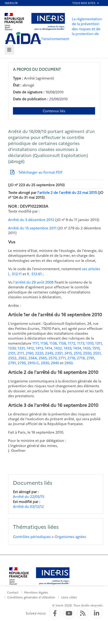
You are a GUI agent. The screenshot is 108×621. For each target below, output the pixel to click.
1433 (67, 348)
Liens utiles (69, 597)
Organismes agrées (70, 536)
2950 (68, 362)
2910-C (33, 362)
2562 (22, 357)
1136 (44, 343)
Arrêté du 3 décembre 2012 (31, 219)
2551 (97, 353)
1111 (35, 343)
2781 (90, 357)
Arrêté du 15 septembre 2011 (32, 227)
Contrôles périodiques (32, 536)
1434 (77, 348)
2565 (43, 357)
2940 (55, 362)
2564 (32, 357)
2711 (62, 357)
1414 (48, 348)
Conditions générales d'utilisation (31, 597)
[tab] (9, 50)
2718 (81, 357)
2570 (52, 357)
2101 (11, 353)
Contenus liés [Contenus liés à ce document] (54, 110)
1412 (30, 348)
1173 (80, 343)
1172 (71, 343)
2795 (22, 362)
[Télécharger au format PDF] (35, 172)
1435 (86, 348)
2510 (77, 353)
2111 (20, 353)
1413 (39, 348)
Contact (12, 592)
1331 (21, 348)
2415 (68, 353)
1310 (89, 343)
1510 (95, 348)
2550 (87, 353)
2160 (29, 353)
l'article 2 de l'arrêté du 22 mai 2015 (67, 192)
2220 (39, 353)
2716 (71, 357)
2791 (12, 362)
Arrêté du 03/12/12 (28, 506)
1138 (53, 343)
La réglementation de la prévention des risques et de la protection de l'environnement (72, 28)
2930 (45, 362)
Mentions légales (36, 592)
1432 (58, 348)
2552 (12, 357)
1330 (12, 348)
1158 (62, 343)
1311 (98, 343)
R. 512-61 (34, 273)
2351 (59, 353)
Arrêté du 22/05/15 (28, 496)
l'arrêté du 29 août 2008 (33, 282)
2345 (49, 353)
